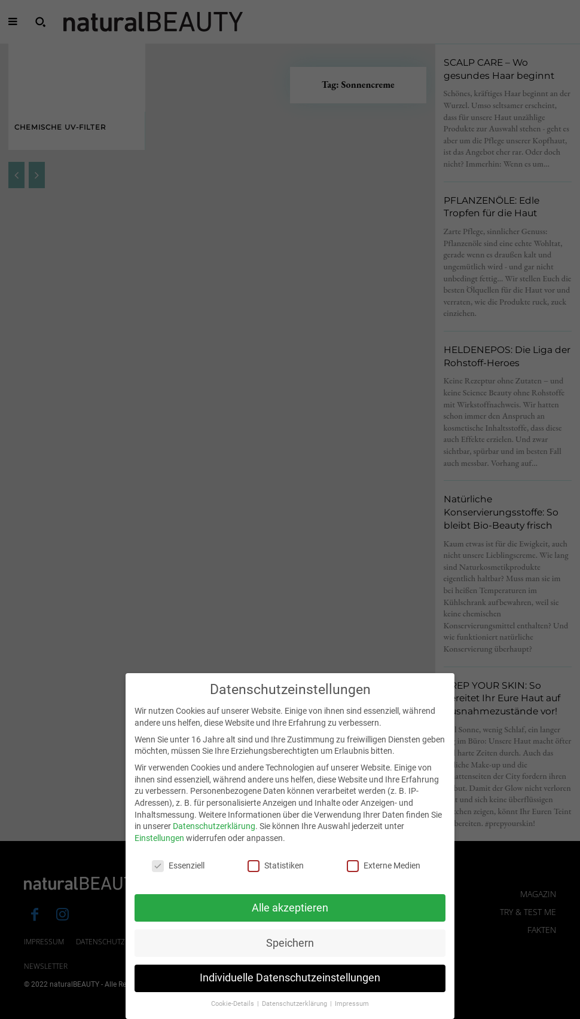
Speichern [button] (290, 953)
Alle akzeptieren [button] (290, 917)
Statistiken (276, 875)
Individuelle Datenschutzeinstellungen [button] (290, 988)
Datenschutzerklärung (214, 836)
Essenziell (178, 875)
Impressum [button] (352, 1014)
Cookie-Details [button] (233, 1014)
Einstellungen (159, 848)
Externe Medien (383, 875)
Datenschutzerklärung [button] (295, 1014)
